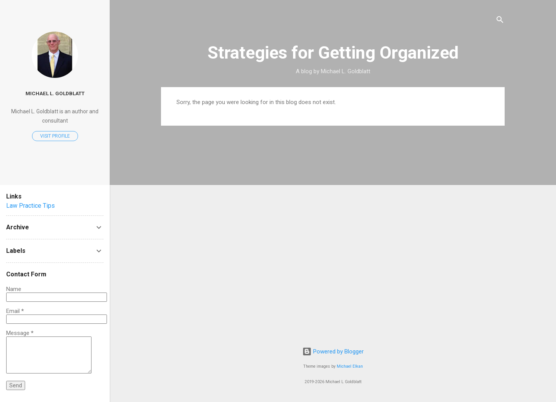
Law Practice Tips (30, 205)
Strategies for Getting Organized (333, 52)
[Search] (500, 21)
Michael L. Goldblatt (55, 93)
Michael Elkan (350, 366)
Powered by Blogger (333, 351)
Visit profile (55, 136)
